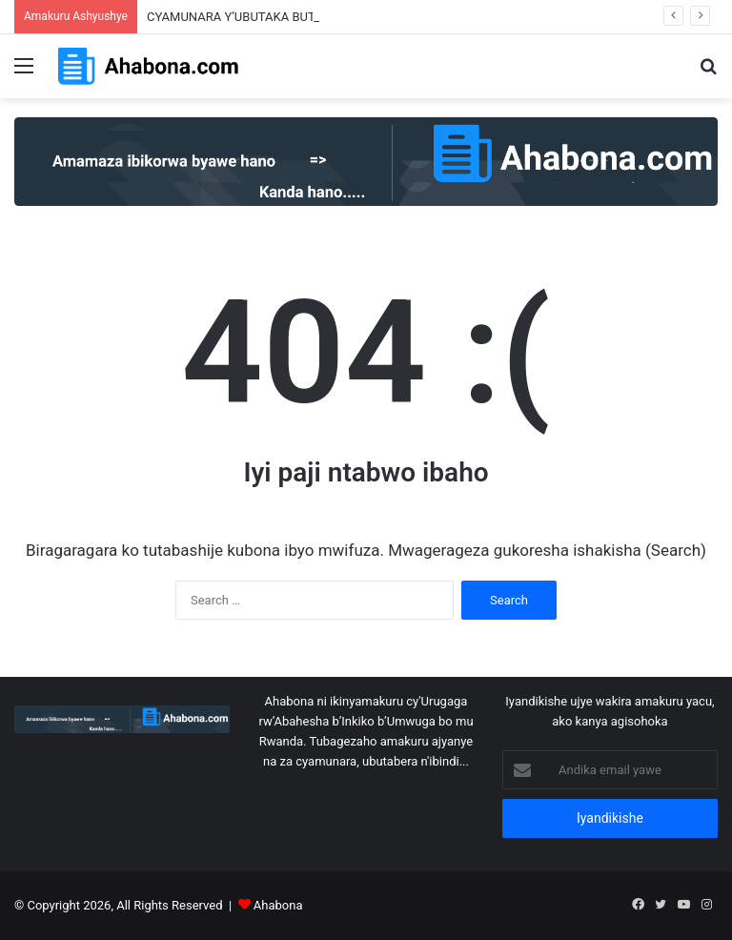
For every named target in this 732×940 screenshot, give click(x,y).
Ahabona (278, 905)
